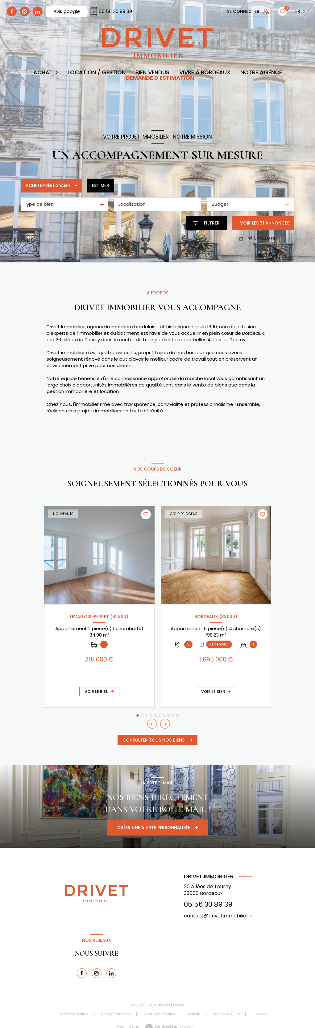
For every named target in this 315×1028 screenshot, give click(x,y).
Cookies (259, 1014)
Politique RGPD (226, 1014)
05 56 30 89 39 (110, 11)
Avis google (66, 11)
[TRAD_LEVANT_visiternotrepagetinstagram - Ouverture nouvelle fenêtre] (25, 11)
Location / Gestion (97, 72)
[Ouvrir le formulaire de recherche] (206, 223)
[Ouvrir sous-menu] (57, 72)
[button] (165, 724)
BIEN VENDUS (152, 72)
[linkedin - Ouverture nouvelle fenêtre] (38, 11)
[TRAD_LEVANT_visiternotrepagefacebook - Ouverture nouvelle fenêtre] (12, 11)
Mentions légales (159, 1014)
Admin (194, 1014)
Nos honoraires (74, 1014)
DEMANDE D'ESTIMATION (160, 78)
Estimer (100, 185)
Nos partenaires (116, 1014)
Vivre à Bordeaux (204, 72)
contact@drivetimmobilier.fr (218, 915)
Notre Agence (261, 72)
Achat (43, 72)
